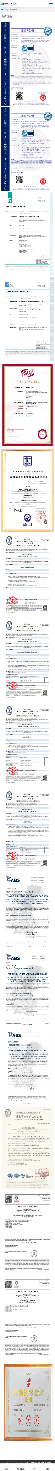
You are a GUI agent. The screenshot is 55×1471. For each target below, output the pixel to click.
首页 (7, 1467)
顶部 (48, 1467)
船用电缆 (20, 1467)
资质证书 (13, 10)
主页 (6, 10)
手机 (34, 1467)
